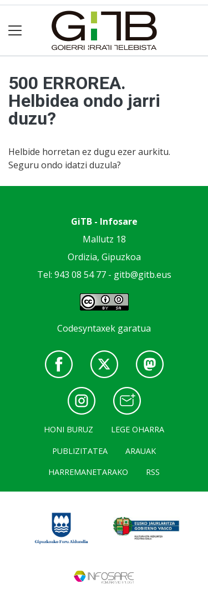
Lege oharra (137, 429)
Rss (153, 472)
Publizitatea (80, 451)
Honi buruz (68, 429)
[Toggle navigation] (15, 30)
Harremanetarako (88, 472)
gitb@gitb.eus (142, 274)
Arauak (140, 451)
